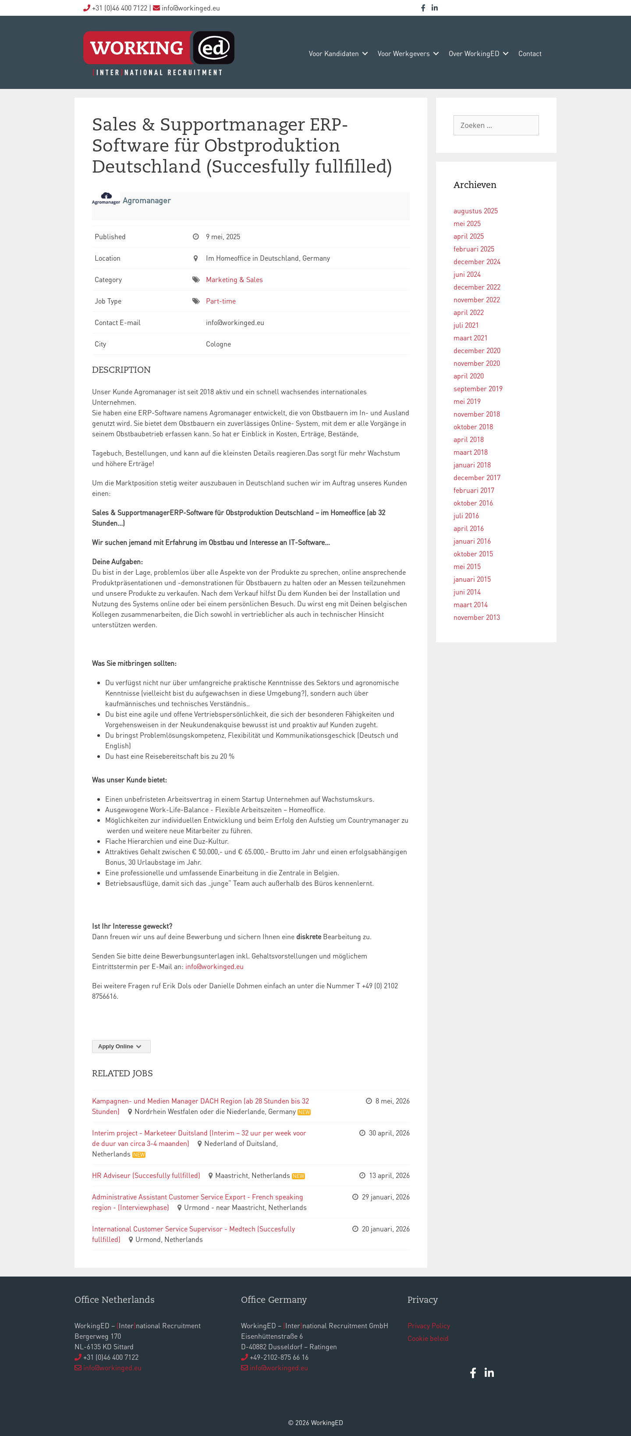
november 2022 (477, 299)
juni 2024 (467, 274)
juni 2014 (467, 591)
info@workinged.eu (215, 966)
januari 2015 (472, 579)
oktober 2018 (473, 426)
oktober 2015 (473, 553)
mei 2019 (467, 401)
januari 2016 (472, 540)
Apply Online (121, 1046)
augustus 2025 (476, 210)
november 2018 (477, 413)
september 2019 (478, 388)
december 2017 (477, 477)
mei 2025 (467, 223)
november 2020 (477, 363)
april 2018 (469, 439)
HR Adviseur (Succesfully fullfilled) (146, 1175)
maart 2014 (471, 604)
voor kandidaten (334, 53)
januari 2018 (472, 464)
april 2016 (469, 528)
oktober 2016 (473, 502)
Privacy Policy (429, 1325)
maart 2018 (471, 451)
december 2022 (477, 286)
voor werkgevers (404, 53)
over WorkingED (474, 53)
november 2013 (477, 617)
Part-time (221, 300)
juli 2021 (466, 324)
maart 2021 (471, 337)
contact (530, 53)
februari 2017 (474, 490)
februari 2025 (474, 248)
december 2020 (477, 350)
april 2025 (469, 236)
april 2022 (469, 312)
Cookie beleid (428, 1338)
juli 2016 (466, 515)
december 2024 (477, 261)
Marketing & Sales (234, 279)
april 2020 (469, 375)
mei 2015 (467, 566)
